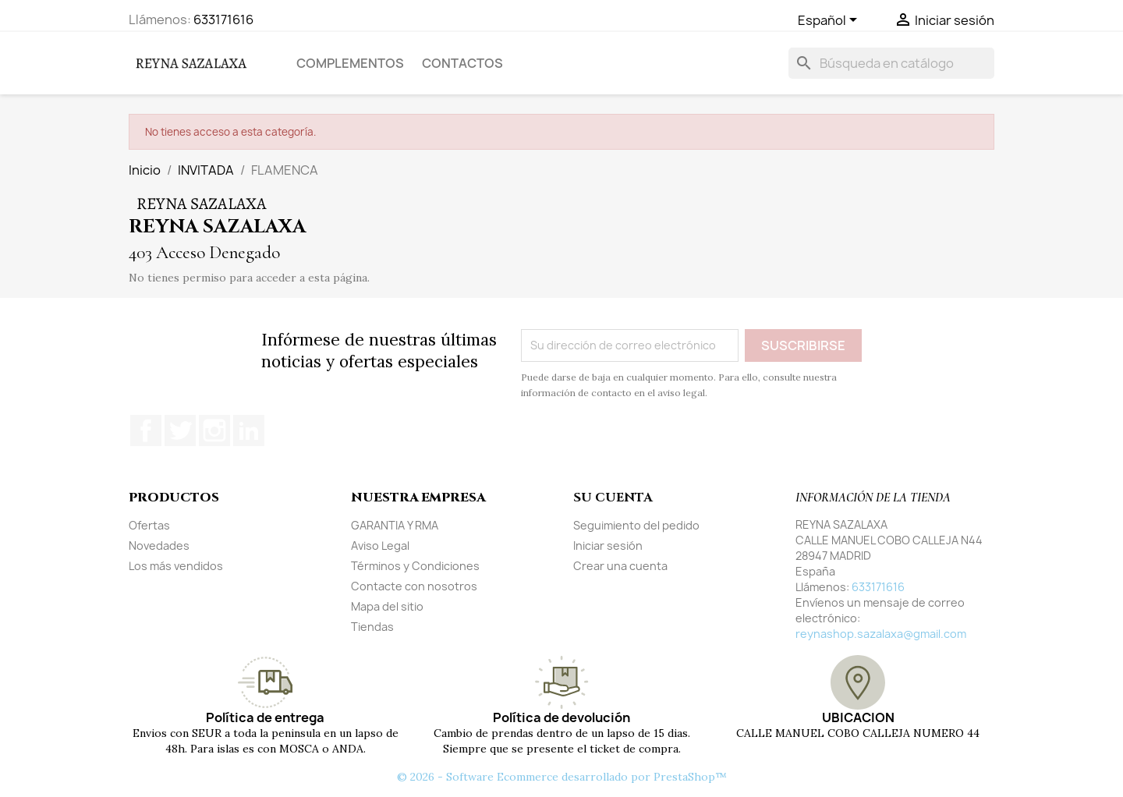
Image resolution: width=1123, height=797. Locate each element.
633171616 (223, 19)
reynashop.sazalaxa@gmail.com (880, 633)
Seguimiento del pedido (636, 525)
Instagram (214, 430)
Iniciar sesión (608, 545)
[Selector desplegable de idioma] (830, 21)
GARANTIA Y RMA (394, 525)
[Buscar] (891, 63)
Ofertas (149, 525)
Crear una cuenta (620, 565)
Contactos (462, 63)
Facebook (145, 430)
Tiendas (372, 626)
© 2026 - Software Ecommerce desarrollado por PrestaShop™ (562, 777)
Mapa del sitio (387, 606)
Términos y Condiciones (415, 565)
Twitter (180, 430)
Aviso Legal (380, 545)
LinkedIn (248, 430)
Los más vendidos (176, 565)
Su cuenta (612, 497)
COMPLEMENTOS (350, 63)
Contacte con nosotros (414, 586)
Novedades (159, 545)
